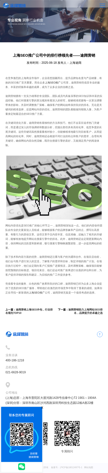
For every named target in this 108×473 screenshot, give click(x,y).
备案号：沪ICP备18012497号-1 (66, 467)
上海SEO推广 (53, 82)
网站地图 (88, 467)
